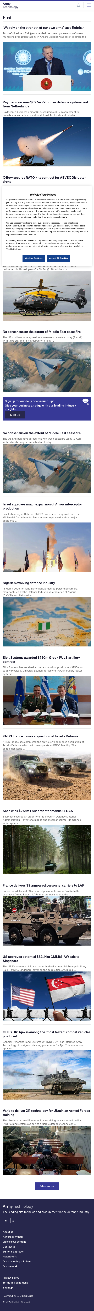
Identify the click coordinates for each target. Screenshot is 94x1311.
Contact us (9, 1246)
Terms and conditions (15, 1282)
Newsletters (10, 1256)
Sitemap (8, 1287)
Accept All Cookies (58, 258)
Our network (10, 1266)
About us (8, 1231)
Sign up (16, 415)
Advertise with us (13, 1236)
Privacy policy (11, 1277)
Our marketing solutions (17, 1261)
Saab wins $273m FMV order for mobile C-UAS (38, 811)
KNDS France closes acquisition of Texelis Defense (41, 736)
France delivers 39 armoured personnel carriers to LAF (43, 886)
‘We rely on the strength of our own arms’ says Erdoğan (43, 28)
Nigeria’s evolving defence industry (29, 583)
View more (47, 1186)
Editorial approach (13, 1251)
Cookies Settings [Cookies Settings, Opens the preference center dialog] (33, 258)
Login (78, 5)
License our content (14, 1241)
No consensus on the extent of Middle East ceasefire (42, 332)
